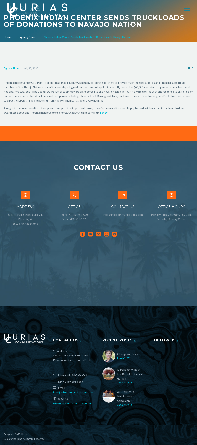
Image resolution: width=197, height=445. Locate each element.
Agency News (12, 68)
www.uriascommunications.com (72, 403)
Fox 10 (104, 112)
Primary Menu (187, 10)
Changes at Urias (127, 354)
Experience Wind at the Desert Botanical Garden (130, 374)
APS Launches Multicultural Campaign (125, 396)
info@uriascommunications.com (73, 392)
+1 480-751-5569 (77, 375)
